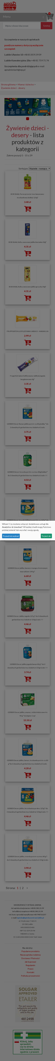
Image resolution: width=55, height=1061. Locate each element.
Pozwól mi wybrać (11, 536)
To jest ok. (46, 536)
